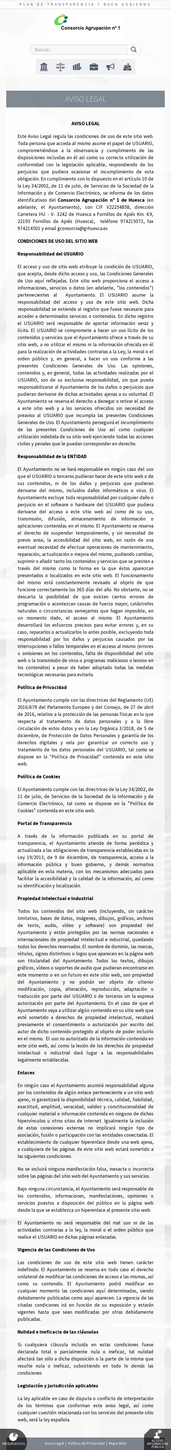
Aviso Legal (54, 1443)
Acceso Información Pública (157, 1439)
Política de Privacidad (86, 1443)
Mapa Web (117, 1443)
